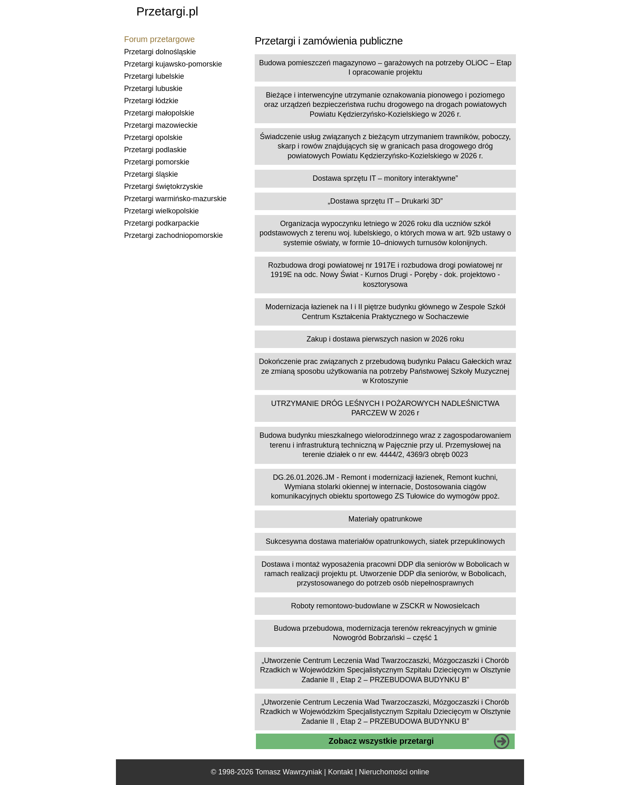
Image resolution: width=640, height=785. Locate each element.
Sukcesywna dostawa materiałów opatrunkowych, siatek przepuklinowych (385, 541)
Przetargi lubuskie (153, 88)
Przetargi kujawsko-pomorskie (173, 64)
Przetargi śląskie (151, 174)
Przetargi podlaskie (155, 150)
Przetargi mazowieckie (161, 125)
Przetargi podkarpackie (161, 223)
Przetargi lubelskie (154, 76)
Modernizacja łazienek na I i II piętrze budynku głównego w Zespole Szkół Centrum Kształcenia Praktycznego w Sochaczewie (385, 311)
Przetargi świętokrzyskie (163, 186)
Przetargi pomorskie (156, 162)
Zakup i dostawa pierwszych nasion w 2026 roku (385, 339)
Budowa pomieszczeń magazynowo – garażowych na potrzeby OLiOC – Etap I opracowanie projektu (385, 67)
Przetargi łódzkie (151, 101)
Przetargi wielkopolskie (161, 211)
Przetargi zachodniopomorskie (173, 235)
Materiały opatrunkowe (385, 519)
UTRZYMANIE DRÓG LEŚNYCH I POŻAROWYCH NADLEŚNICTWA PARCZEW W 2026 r (385, 408)
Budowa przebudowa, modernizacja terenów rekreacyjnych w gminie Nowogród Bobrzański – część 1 (385, 633)
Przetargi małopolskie (159, 113)
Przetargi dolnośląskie (160, 52)
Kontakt (340, 772)
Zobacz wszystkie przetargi (381, 740)
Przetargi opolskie (153, 137)
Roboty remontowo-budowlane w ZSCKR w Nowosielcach (385, 606)
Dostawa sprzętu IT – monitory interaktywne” (385, 178)
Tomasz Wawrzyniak (289, 772)
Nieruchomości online (394, 772)
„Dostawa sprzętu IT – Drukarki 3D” (385, 201)
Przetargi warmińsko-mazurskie (175, 199)
